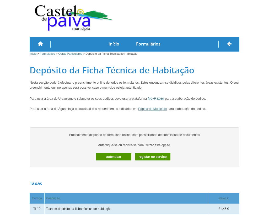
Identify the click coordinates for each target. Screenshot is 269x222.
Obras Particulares (70, 53)
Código (37, 198)
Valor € (224, 198)
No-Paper (156, 98)
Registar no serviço (152, 157)
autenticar (113, 157)
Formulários (148, 44)
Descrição (53, 198)
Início (114, 44)
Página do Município (152, 109)
